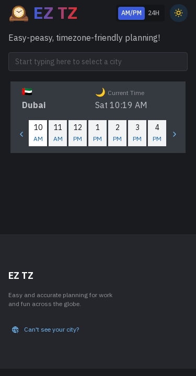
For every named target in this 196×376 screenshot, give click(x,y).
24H (153, 13)
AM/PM (131, 13)
